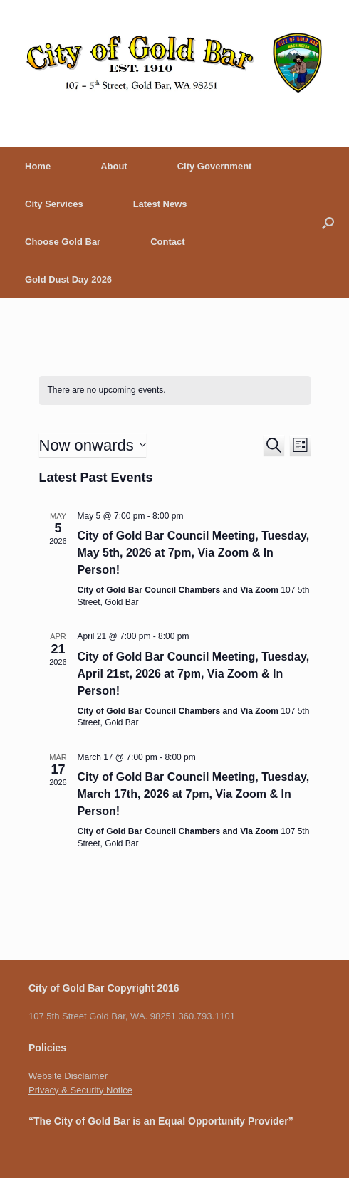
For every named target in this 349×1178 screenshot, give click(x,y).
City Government (214, 166)
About (113, 166)
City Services (54, 204)
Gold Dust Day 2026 (68, 279)
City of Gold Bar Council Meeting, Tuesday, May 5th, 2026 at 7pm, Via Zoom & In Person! (194, 553)
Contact (167, 241)
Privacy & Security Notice (80, 1090)
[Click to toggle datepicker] (92, 445)
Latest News (160, 204)
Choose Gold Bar (62, 241)
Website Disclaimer (68, 1076)
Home (38, 166)
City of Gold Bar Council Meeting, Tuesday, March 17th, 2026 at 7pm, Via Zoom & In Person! (194, 794)
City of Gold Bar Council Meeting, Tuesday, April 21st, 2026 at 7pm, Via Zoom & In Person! (194, 674)
